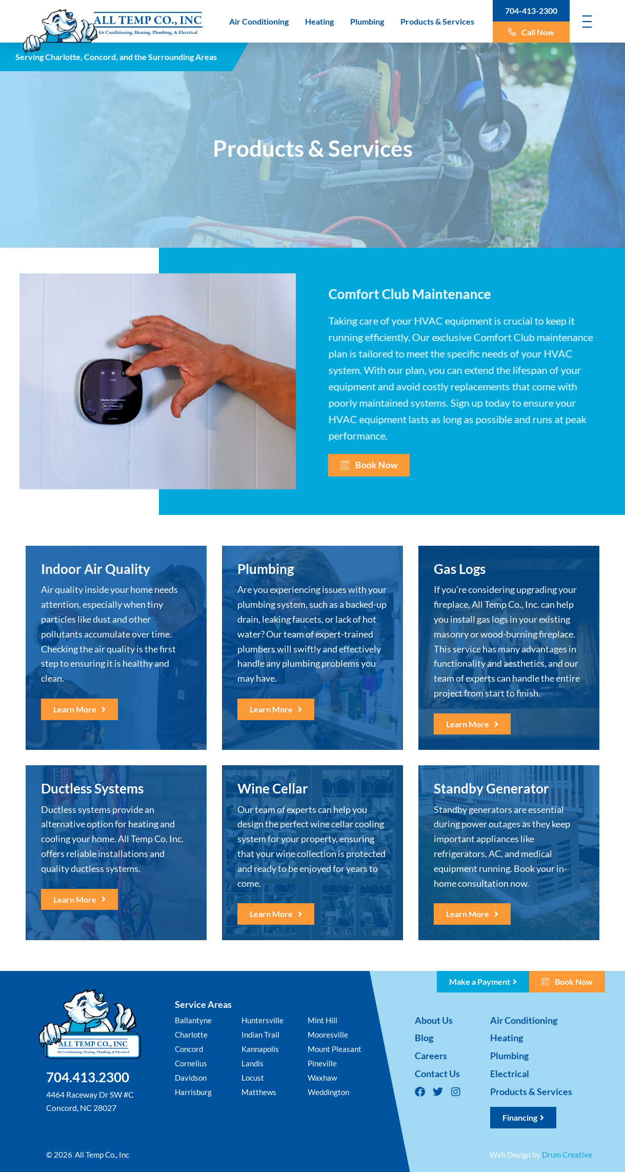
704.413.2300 (87, 1077)
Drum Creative (567, 1154)
